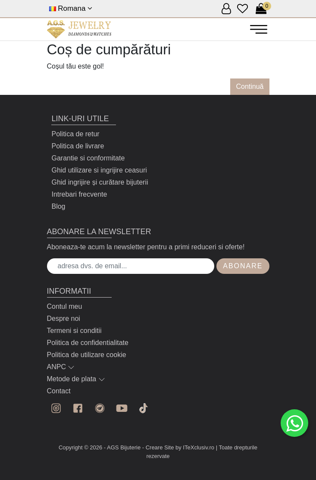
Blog (58, 206)
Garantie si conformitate (88, 158)
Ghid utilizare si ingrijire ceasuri (99, 170)
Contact (59, 391)
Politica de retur (75, 134)
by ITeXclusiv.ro (194, 447)
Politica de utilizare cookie (86, 354)
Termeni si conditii (74, 330)
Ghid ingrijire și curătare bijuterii (99, 182)
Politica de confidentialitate (87, 342)
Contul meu (64, 306)
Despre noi (63, 318)
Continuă (249, 86)
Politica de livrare (77, 146)
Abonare (243, 266)
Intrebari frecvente (79, 194)
